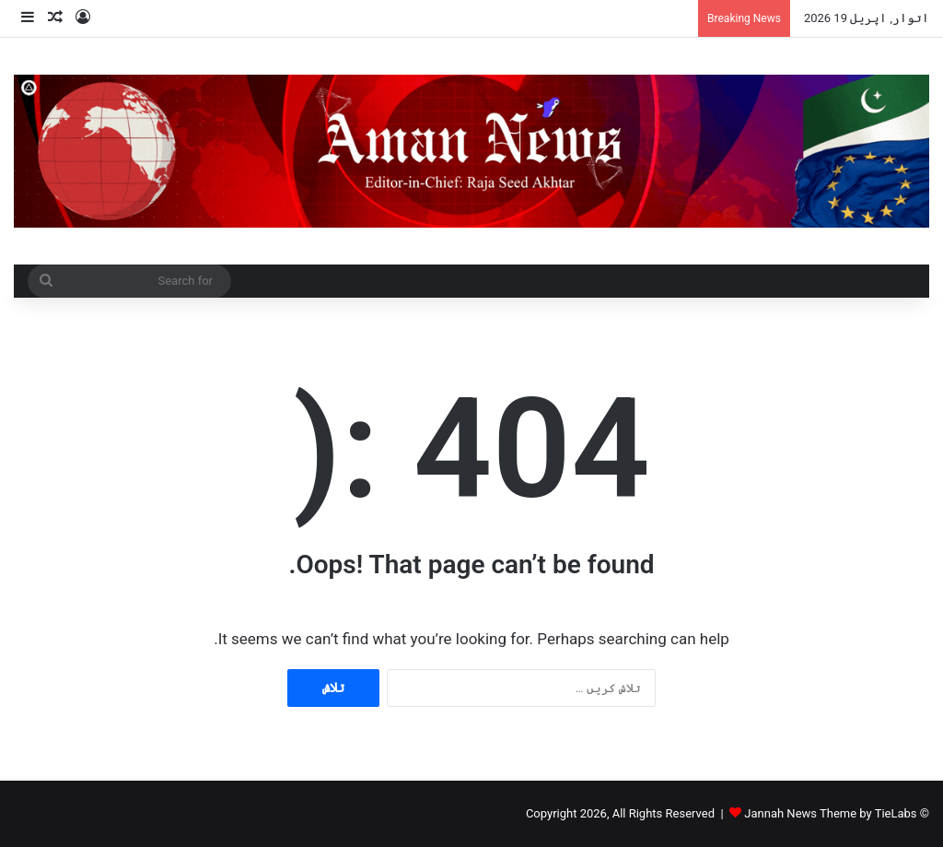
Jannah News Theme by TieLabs (830, 813)
